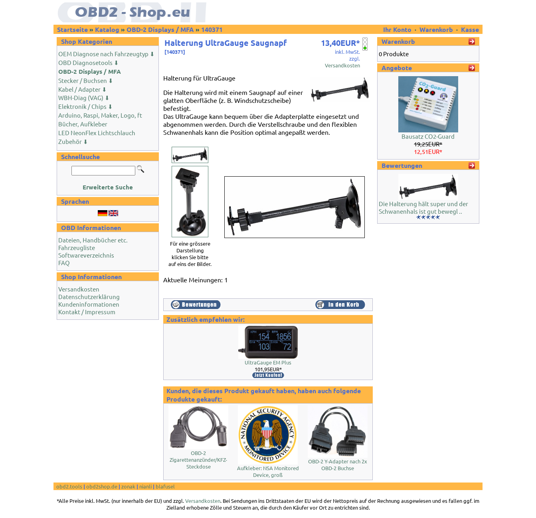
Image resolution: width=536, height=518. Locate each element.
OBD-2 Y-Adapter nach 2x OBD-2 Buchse (337, 464)
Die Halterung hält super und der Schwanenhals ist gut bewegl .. (423, 207)
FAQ (64, 262)
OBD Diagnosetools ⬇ (88, 62)
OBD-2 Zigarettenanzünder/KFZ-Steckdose (198, 459)
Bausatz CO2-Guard (428, 136)
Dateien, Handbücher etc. (93, 240)
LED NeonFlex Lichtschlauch (96, 132)
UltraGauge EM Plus (268, 362)
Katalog (107, 29)
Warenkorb (436, 29)
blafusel (165, 486)
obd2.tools (69, 486)
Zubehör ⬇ (73, 141)
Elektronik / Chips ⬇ (85, 106)
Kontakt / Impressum (86, 311)
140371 (212, 29)
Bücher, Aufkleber (82, 124)
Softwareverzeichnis (86, 255)
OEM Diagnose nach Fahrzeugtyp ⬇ (106, 53)
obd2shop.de (101, 486)
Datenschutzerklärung (89, 296)
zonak (128, 486)
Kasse (470, 29)
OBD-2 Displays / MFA (160, 29)
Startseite (72, 29)
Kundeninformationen (88, 304)
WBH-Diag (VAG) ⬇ (84, 97)
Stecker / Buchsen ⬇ (85, 80)
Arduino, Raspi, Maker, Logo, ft (100, 115)
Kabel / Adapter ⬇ (82, 89)
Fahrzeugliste (76, 247)
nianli (145, 486)
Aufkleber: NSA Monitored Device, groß (268, 471)
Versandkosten (78, 289)
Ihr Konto (398, 29)
